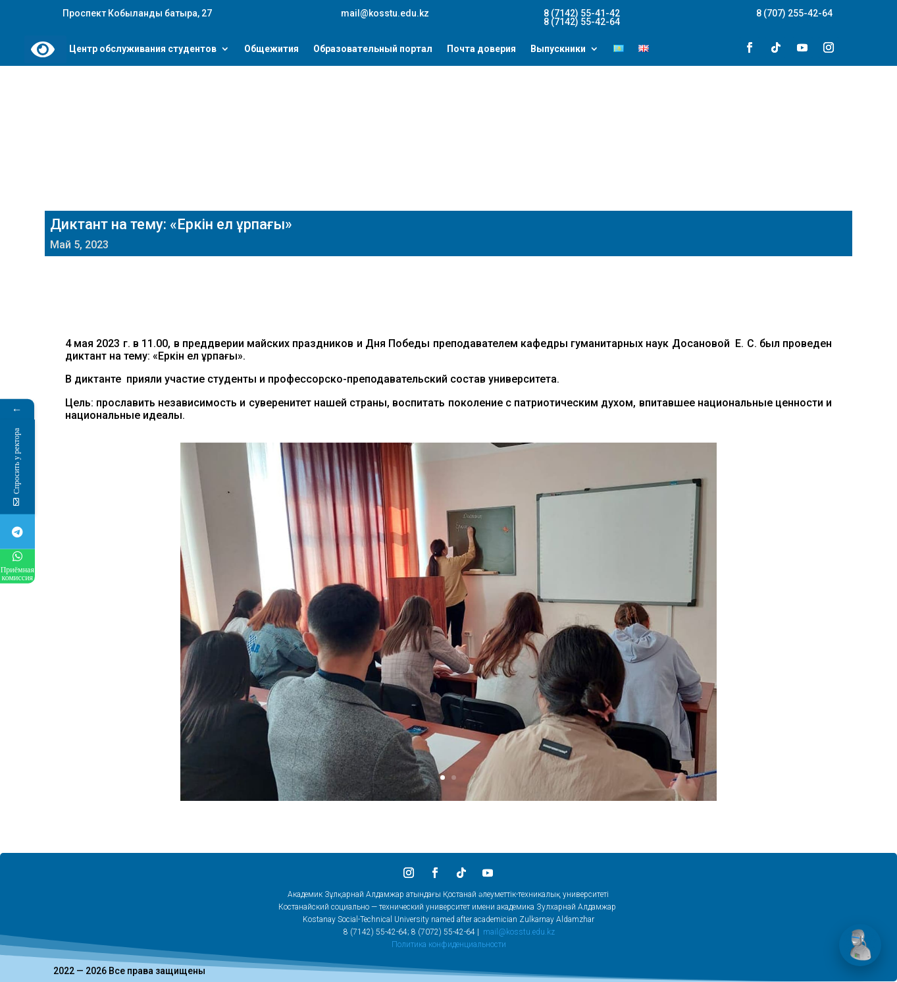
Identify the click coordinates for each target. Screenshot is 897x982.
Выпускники (558, 49)
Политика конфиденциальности (449, 944)
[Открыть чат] (860, 945)
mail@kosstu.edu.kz (519, 932)
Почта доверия (481, 49)
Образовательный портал (372, 49)
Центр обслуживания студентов (143, 49)
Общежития (271, 49)
